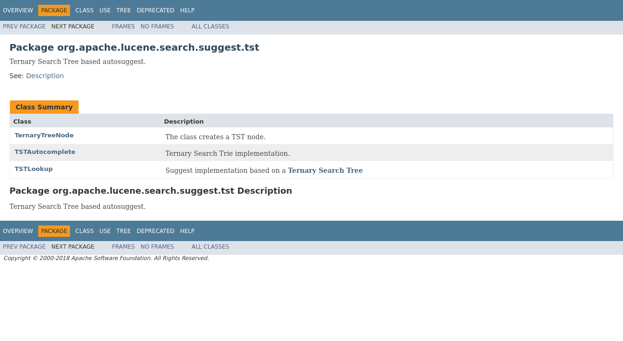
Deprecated (156, 10)
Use (105, 10)
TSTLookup (34, 168)
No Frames (157, 26)
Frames (123, 26)
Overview (18, 10)
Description (45, 76)
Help (187, 10)
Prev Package (24, 26)
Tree (123, 10)
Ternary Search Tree (325, 170)
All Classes (210, 26)
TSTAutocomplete (45, 151)
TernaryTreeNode (44, 135)
